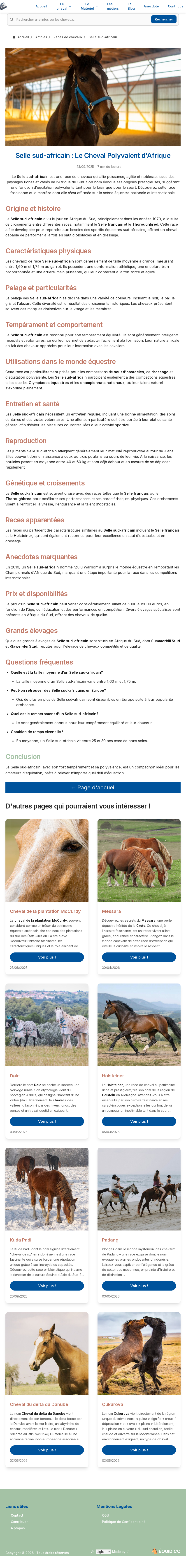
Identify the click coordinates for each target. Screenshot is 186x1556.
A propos (18, 1528)
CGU (105, 1515)
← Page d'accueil (93, 787)
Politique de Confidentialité (124, 1522)
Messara (111, 911)
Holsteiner (113, 1075)
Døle (15, 1075)
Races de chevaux (67, 37)
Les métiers (113, 6)
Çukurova (112, 1404)
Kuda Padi (20, 1240)
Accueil (41, 6)
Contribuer (19, 1522)
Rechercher (164, 19)
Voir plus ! (47, 957)
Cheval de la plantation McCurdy (45, 911)
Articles (41, 37)
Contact (17, 1515)
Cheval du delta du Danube (39, 1404)
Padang (110, 1240)
